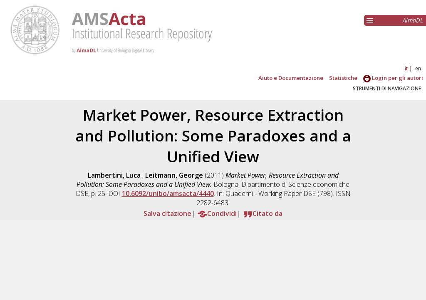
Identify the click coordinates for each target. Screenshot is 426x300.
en (418, 68)
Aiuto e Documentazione (290, 78)
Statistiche (343, 78)
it (406, 68)
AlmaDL (413, 20)
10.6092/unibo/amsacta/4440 (168, 193)
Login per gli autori (393, 78)
